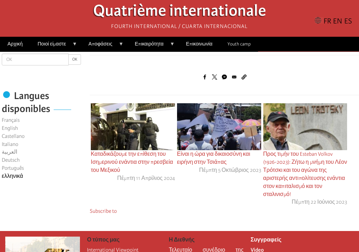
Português (13, 168)
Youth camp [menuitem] (239, 44)
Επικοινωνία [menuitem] (199, 44)
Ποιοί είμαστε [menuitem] (53, 46)
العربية (9, 152)
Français (11, 120)
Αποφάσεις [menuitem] (102, 46)
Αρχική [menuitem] (14, 44)
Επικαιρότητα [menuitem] (151, 46)
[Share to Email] (234, 77)
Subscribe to (103, 211)
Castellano (13, 136)
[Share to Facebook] (204, 77)
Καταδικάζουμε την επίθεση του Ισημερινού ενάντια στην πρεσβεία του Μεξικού (132, 162)
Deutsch (11, 160)
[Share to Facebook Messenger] (224, 77)
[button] (244, 77)
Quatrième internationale (179, 12)
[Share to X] (214, 77)
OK (74, 59)
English (10, 128)
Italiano (10, 144)
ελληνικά (12, 176)
